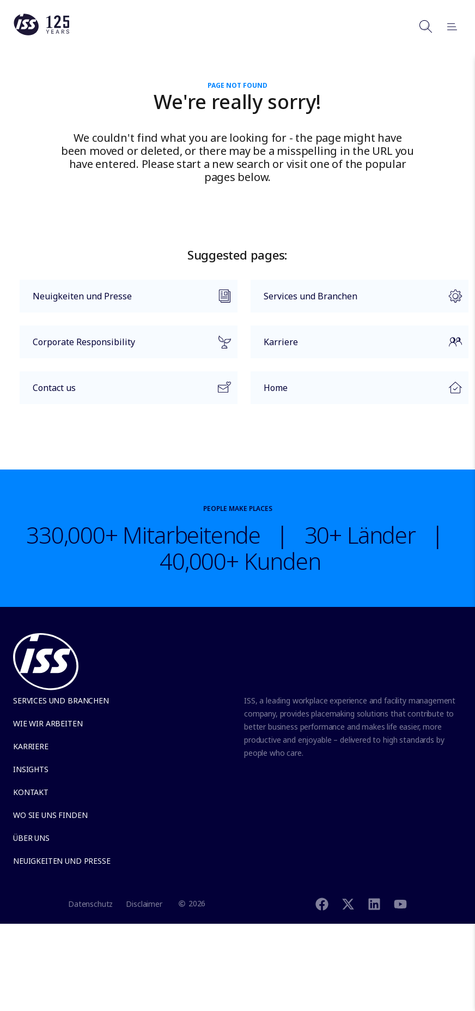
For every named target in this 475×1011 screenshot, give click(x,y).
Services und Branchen (356, 301)
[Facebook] (321, 903)
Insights (30, 769)
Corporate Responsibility (125, 346)
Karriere (356, 346)
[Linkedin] (374, 903)
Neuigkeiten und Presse (125, 301)
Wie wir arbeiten (48, 723)
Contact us (125, 392)
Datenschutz (90, 904)
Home (356, 390)
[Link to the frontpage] (41, 33)
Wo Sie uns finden (50, 815)
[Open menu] (447, 26)
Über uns (31, 838)
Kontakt (30, 792)
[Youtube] (400, 903)
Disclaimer (144, 904)
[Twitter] (348, 903)
